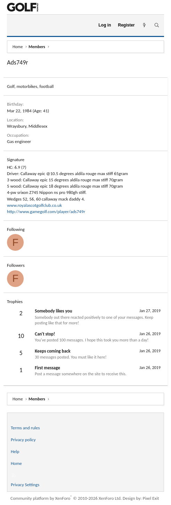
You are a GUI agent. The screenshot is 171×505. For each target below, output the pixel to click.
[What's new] (144, 25)
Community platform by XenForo (66, 498)
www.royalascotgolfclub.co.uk (34, 205)
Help (15, 451)
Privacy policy (23, 439)
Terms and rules (25, 427)
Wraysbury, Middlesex (27, 126)
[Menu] (15, 25)
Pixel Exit (151, 498)
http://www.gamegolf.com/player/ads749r (46, 211)
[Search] (156, 25)
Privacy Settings (25, 484)
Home (16, 463)
